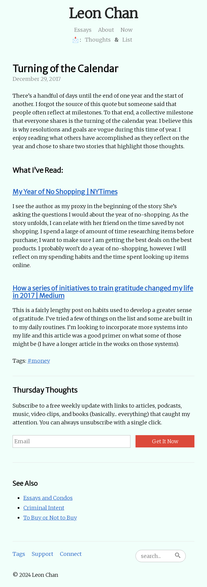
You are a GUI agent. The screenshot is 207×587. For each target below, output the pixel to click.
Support (42, 553)
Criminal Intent (43, 507)
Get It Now (165, 441)
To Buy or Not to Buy (50, 517)
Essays (83, 29)
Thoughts (98, 39)
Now (127, 29)
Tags (19, 553)
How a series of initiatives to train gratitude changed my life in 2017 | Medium (103, 292)
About (106, 29)
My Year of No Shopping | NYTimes (65, 192)
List (127, 39)
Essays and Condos (48, 497)
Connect (71, 553)
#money (39, 360)
